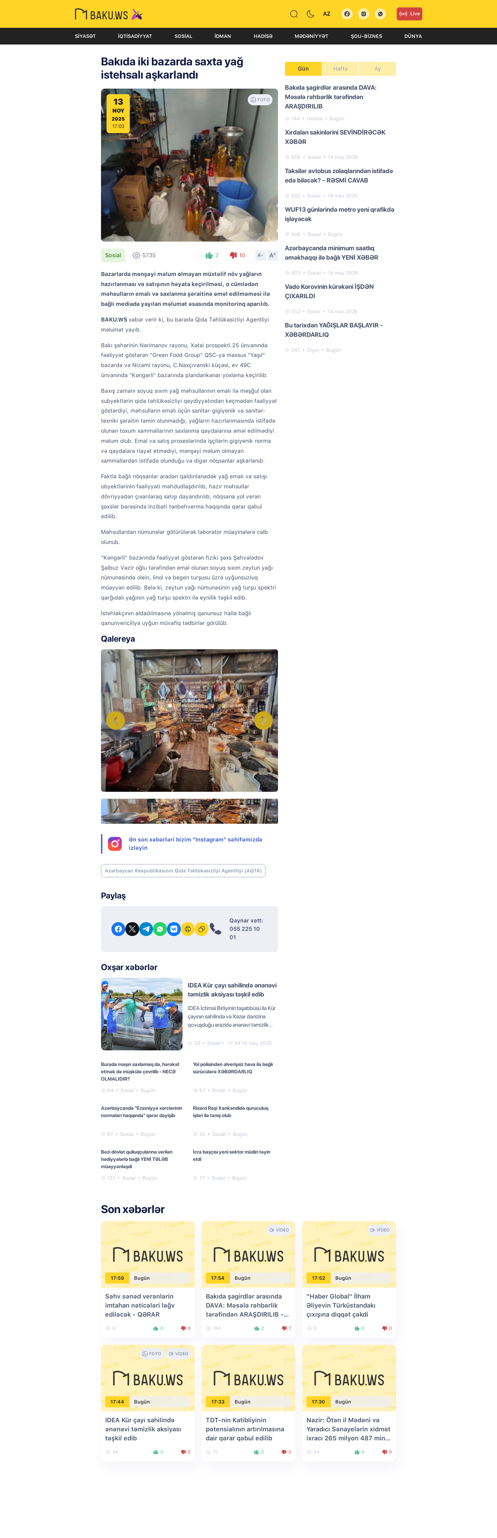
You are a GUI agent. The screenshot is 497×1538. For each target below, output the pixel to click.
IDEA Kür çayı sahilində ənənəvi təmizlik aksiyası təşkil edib (143, 1429)
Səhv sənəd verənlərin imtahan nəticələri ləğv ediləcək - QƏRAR (140, 1305)
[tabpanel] (340, 218)
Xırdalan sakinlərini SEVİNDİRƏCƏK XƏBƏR (335, 137)
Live (409, 14)
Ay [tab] (377, 68)
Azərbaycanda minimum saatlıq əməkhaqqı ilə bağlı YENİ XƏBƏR (331, 252)
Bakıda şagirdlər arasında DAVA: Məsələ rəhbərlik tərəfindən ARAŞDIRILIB (331, 97)
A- (261, 255)
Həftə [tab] (340, 68)
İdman (222, 36)
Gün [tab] (303, 68)
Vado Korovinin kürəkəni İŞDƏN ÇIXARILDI (329, 291)
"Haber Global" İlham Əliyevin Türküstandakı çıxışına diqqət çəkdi (341, 1305)
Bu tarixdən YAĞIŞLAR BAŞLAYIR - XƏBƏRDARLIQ (334, 330)
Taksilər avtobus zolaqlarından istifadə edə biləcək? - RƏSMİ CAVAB (339, 175)
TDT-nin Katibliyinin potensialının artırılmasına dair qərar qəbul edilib (245, 1429)
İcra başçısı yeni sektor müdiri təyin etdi (231, 1155)
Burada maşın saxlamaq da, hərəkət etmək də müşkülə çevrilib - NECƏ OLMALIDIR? (140, 1071)
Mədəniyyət (311, 36)
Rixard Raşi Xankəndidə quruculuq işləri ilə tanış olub (230, 1111)
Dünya (413, 36)
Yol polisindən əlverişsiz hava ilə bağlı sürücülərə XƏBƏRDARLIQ (233, 1067)
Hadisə (263, 36)
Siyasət (85, 36)
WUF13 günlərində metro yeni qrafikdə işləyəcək (339, 214)
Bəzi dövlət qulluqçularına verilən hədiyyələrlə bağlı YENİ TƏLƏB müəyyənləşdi (136, 1159)
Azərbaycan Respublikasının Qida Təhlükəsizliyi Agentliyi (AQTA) (183, 870)
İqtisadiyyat (135, 36)
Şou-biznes (366, 36)
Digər (313, 350)
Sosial (183, 36)
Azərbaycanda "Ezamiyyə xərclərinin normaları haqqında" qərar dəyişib (141, 1111)
